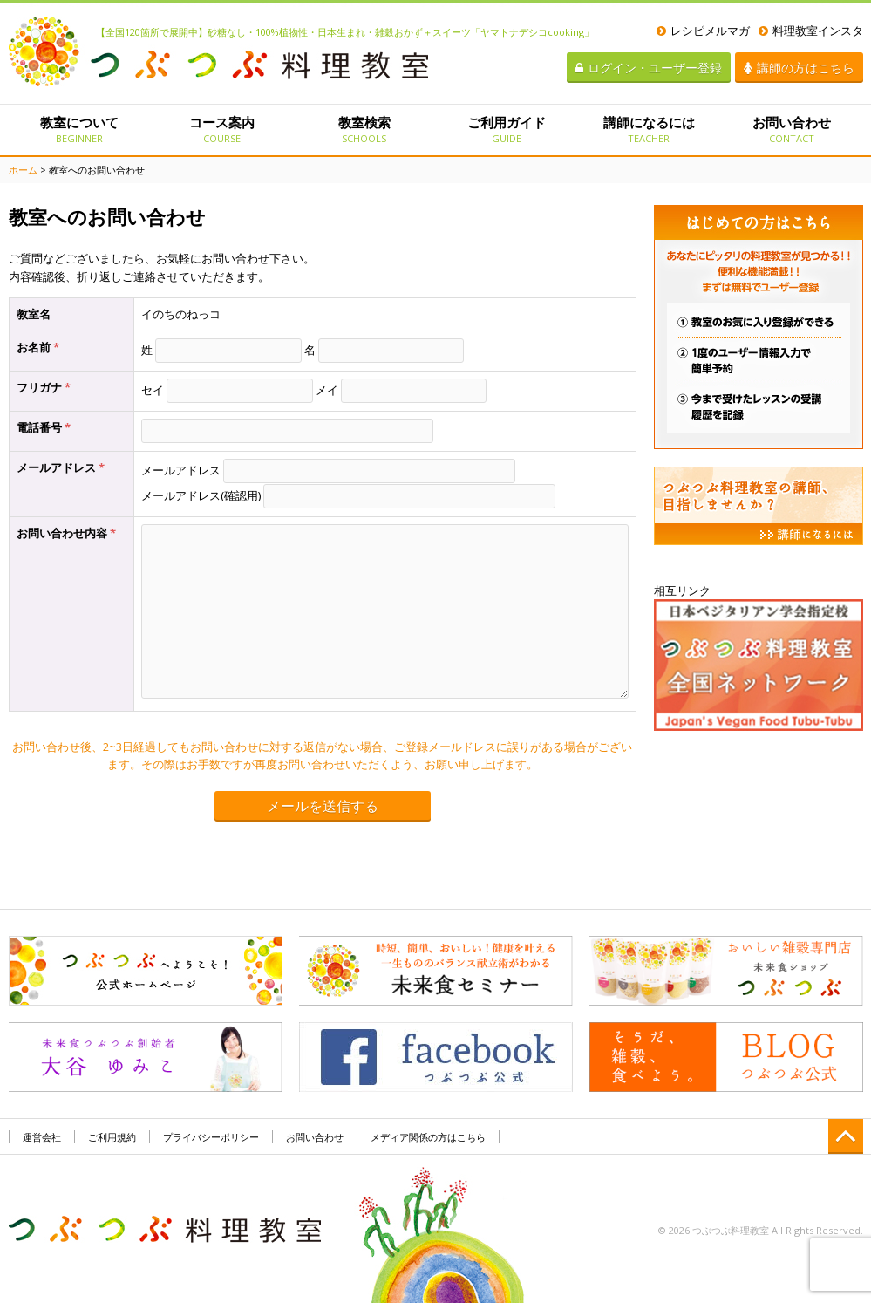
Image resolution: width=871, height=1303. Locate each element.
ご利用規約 (112, 1136)
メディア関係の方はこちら (428, 1136)
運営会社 (42, 1136)
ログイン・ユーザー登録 (648, 67)
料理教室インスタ (811, 30)
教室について (80, 129)
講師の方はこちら (799, 67)
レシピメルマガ (703, 30)
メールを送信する (322, 806)
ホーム (23, 169)
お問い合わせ (791, 129)
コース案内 (222, 129)
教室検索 (364, 129)
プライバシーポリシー (211, 1136)
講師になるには (649, 129)
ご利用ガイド (506, 129)
